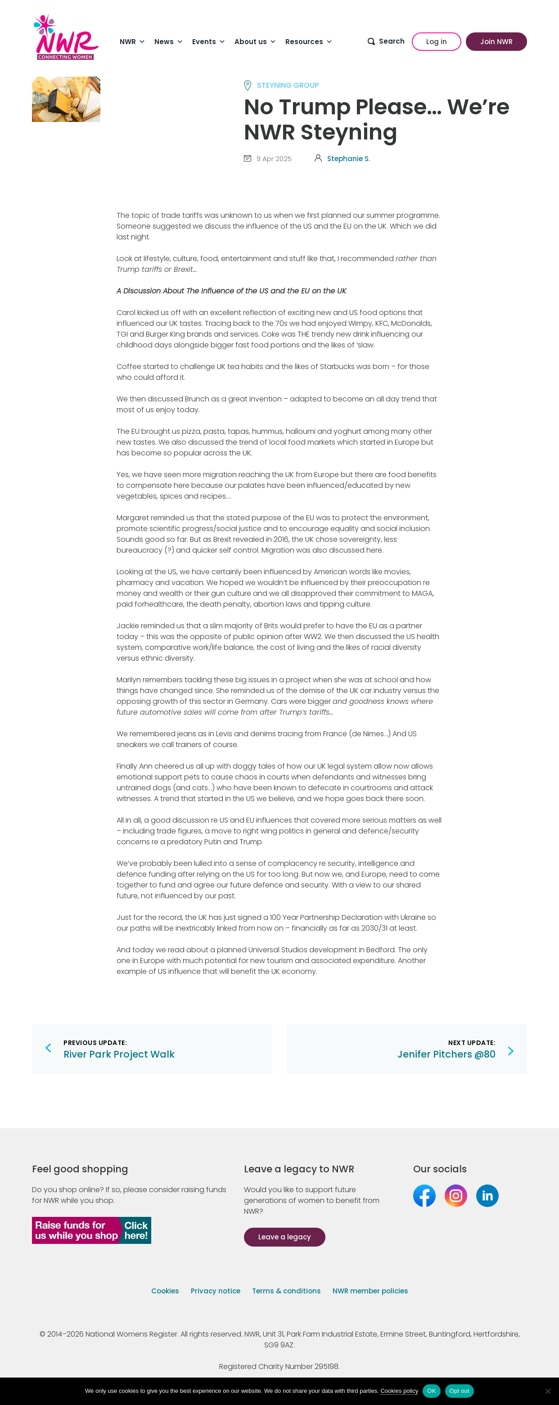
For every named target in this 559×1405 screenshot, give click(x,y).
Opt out (459, 1390)
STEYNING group (288, 85)
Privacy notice (215, 1291)
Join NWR (496, 41)
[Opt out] (547, 1391)
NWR (132, 42)
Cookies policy (399, 1390)
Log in (436, 41)
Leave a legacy (284, 1237)
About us (255, 42)
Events (208, 42)
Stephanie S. (348, 158)
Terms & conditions (286, 1291)
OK (431, 1390)
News (168, 42)
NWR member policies (370, 1291)
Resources (309, 42)
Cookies (165, 1291)
